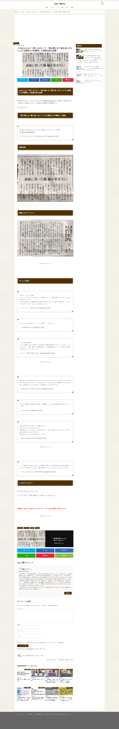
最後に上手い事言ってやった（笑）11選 (87, 75)
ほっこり (52, 7)
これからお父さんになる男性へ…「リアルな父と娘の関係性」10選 (87, 68)
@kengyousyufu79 (49, 100)
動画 (47, 7)
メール (19, 630)
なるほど (27, 527)
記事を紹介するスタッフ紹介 (42, 714)
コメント (20, 608)
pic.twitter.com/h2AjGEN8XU (27, 132)
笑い (67, 7)
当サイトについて (21, 714)
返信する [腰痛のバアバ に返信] (68, 593)
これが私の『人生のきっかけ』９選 (88, 81)
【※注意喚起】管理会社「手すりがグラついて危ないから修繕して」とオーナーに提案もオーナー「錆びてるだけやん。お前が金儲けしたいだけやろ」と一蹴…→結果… (88, 59)
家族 (33, 527)
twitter (23, 204)
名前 (19, 624)
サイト (18, 636)
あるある (21, 527)
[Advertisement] (59, 29)
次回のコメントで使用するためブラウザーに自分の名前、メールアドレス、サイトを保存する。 (42, 642)
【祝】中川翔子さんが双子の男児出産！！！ (88, 51)
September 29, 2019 (53, 136)
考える (37, 527)
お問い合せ (30, 714)
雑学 (62, 7)
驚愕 (72, 7)
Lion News (59, 3)
